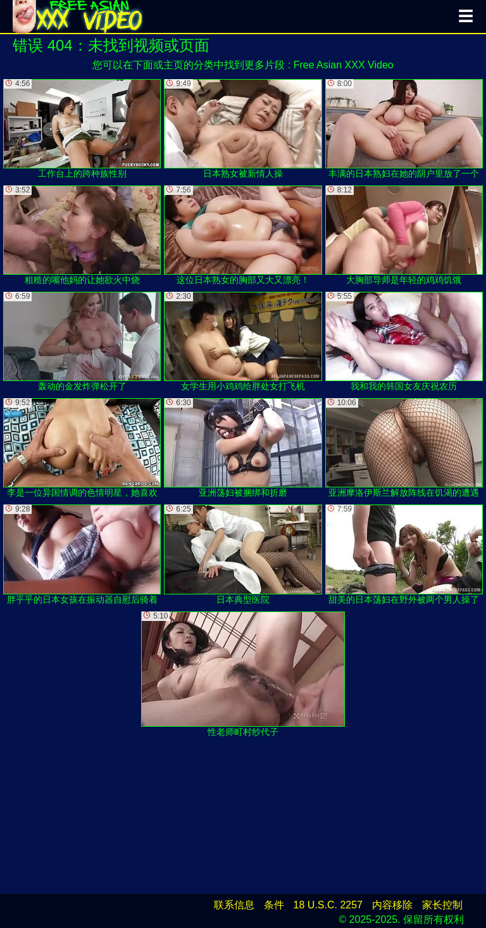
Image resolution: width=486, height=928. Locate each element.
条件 (274, 905)
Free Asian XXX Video (344, 65)
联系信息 (234, 905)
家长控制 (442, 905)
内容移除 (392, 905)
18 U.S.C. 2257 (328, 905)
